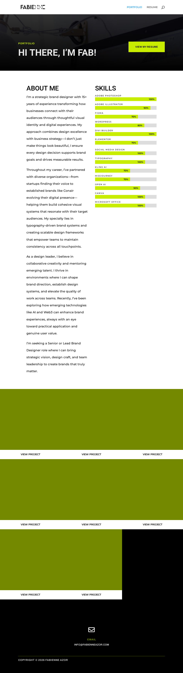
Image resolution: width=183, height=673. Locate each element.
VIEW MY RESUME (146, 47)
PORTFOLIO (134, 7)
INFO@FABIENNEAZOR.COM (91, 644)
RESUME (152, 7)
